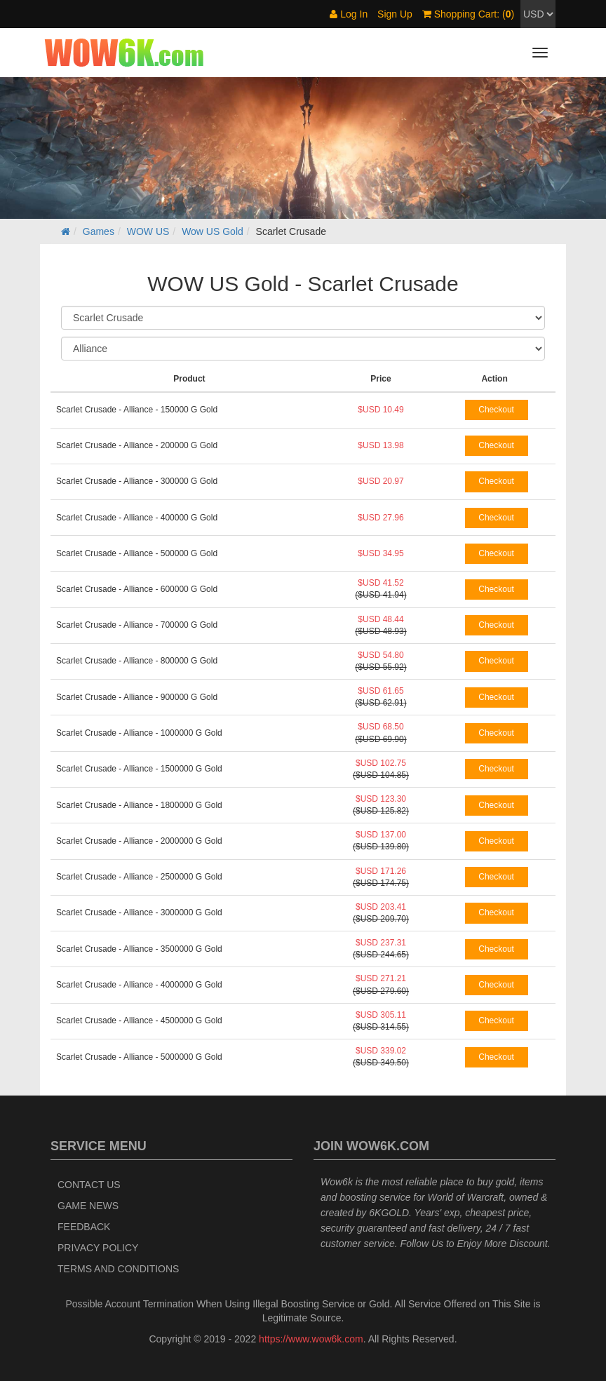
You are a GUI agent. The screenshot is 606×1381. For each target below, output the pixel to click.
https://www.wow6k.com (311, 1339)
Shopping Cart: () (468, 14)
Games (98, 231)
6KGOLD (389, 1212)
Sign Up (394, 14)
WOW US (148, 231)
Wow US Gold (212, 231)
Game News (88, 1205)
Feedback (84, 1226)
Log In (349, 14)
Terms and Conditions (118, 1268)
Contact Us (89, 1184)
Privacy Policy (98, 1247)
